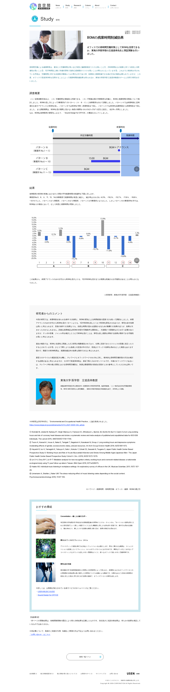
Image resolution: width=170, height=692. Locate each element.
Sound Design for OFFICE (48, 595)
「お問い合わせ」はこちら (39, 634)
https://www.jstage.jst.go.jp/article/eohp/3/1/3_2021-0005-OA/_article (56, 425)
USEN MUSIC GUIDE (46, 591)
